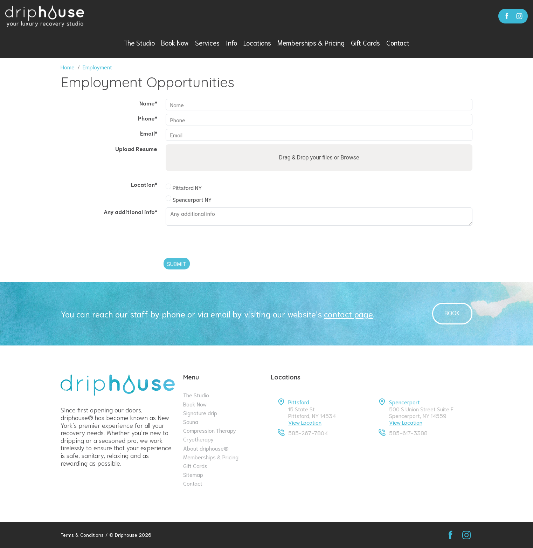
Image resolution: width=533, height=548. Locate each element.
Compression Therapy (209, 430)
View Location (304, 422)
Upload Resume (136, 148)
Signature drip (200, 412)
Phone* (147, 118)
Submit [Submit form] (176, 263)
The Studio (139, 42)
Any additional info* (130, 211)
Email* (148, 133)
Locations (257, 42)
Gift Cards (365, 42)
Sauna (190, 421)
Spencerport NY (189, 199)
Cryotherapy (198, 439)
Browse (349, 157)
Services (207, 42)
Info (231, 42)
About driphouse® (206, 448)
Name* (148, 103)
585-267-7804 (308, 432)
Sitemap (193, 474)
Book (452, 312)
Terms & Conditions (82, 535)
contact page (348, 313)
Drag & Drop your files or (319, 157)
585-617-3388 (408, 432)
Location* (144, 184)
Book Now (175, 42)
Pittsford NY (184, 187)
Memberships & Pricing (311, 42)
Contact (397, 42)
